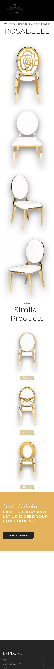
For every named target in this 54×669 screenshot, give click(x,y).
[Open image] (27, 75)
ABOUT (6, 660)
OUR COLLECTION (12, 664)
